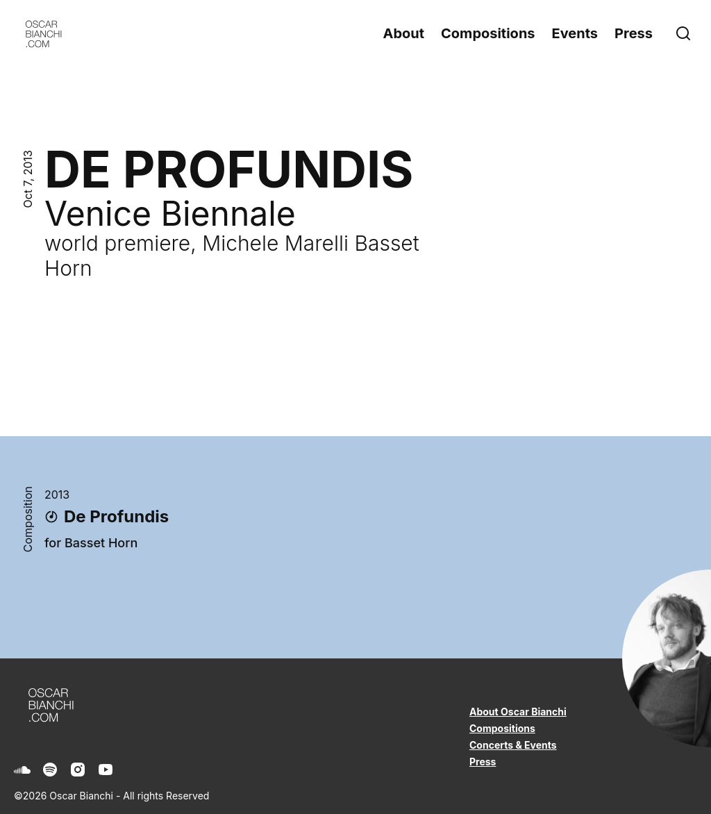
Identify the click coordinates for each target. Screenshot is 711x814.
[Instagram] (77, 769)
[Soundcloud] (22, 769)
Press (633, 33)
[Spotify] (50, 769)
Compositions (488, 33)
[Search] (686, 33)
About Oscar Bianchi (518, 711)
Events (575, 33)
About (403, 33)
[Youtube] (105, 769)
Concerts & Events (513, 745)
